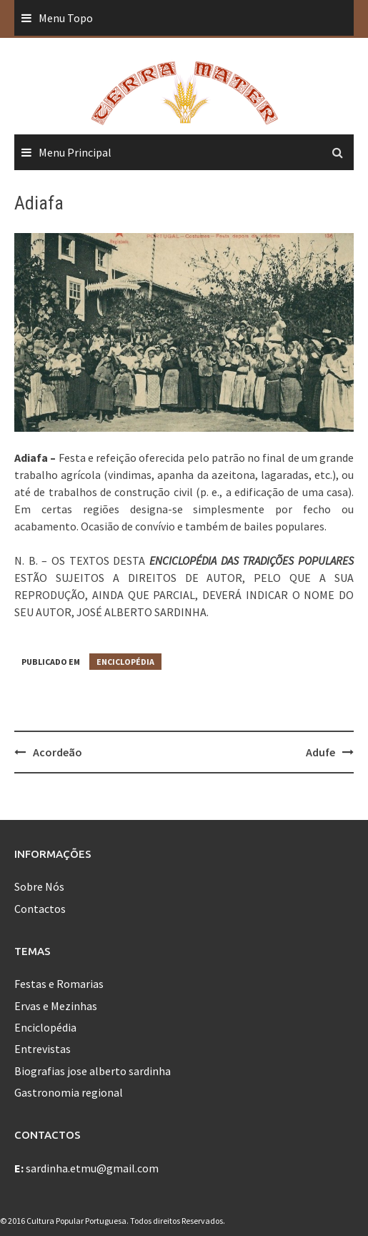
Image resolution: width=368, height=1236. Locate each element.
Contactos (40, 908)
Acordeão (57, 752)
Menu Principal (75, 152)
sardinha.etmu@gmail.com (92, 1168)
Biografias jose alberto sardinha (92, 1071)
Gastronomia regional (68, 1092)
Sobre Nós (39, 886)
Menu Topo (66, 18)
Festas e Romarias (59, 984)
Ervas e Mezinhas (55, 1006)
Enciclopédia (125, 661)
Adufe (320, 752)
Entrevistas (42, 1049)
